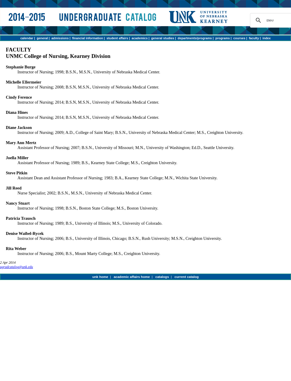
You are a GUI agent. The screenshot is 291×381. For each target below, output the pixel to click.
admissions (60, 38)
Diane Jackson (19, 127)
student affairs (117, 38)
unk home (100, 277)
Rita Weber (16, 248)
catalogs (162, 277)
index (266, 38)
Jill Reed (14, 188)
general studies (162, 38)
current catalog (187, 277)
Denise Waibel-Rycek (25, 233)
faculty (254, 38)
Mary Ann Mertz (21, 142)
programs (222, 38)
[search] (270, 20)
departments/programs (195, 38)
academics (140, 38)
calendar (26, 38)
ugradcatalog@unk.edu (16, 267)
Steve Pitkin (16, 173)
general (42, 38)
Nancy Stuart (18, 203)
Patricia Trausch (21, 218)
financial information (87, 38)
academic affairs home (132, 277)
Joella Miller (17, 157)
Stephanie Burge (21, 67)
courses (239, 38)
